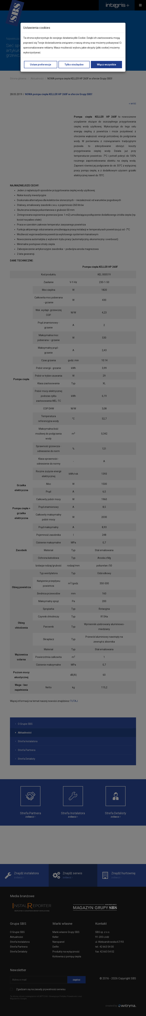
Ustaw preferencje (40, 64)
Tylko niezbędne (74, 64)
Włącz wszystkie (106, 64)
